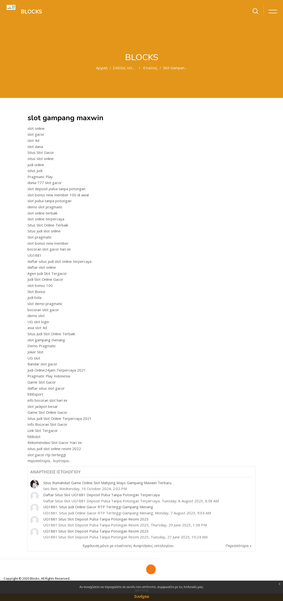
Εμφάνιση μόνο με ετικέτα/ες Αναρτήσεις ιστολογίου (128, 545)
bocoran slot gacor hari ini (49, 249)
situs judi (34, 170)
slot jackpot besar (42, 406)
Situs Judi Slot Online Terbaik (51, 333)
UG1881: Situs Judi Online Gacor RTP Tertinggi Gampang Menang (98, 506)
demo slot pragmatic (45, 206)
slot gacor (35, 134)
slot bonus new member (48, 243)
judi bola (34, 297)
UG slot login (38, 321)
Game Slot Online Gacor (47, 412)
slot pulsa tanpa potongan (49, 200)
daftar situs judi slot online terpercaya (59, 261)
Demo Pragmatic (41, 345)
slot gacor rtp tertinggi (46, 454)
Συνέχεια (141, 596)
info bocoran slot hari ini (47, 400)
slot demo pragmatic (45, 303)
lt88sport (35, 394)
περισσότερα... (39, 460)
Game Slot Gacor (41, 382)
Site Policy (141, 590)
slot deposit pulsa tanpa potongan (56, 188)
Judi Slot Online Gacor (45, 279)
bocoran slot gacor (43, 309)
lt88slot (33, 436)
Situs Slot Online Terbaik (47, 225)
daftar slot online (41, 267)
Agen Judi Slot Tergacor (47, 273)
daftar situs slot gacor (46, 388)
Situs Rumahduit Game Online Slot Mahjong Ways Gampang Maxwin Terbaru (107, 482)
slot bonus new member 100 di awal (58, 194)
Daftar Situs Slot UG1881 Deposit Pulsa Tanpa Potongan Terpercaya (101, 494)
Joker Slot (35, 351)
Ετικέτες (150, 67)
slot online (36, 128)
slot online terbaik (42, 213)
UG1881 (34, 255)
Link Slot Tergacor (42, 430)
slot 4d (33, 140)
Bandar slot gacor (42, 363)
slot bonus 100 (40, 285)
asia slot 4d (37, 327)
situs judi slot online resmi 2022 (54, 448)
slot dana (35, 146)
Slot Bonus (36, 291)
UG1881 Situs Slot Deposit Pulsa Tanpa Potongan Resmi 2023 (96, 519)
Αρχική (101, 67)
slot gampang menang (46, 339)
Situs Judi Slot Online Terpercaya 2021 (59, 418)
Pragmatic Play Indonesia (48, 376)
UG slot (33, 358)
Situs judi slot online (44, 230)
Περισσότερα (237, 545)
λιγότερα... (62, 460)
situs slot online (40, 158)
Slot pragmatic (39, 237)
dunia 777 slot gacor (44, 182)
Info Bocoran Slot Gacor (47, 424)
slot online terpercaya (45, 218)
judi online (35, 164)
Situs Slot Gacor (40, 152)
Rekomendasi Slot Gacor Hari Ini (54, 442)
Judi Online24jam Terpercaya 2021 (56, 370)
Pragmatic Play (40, 176)
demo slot (36, 315)
